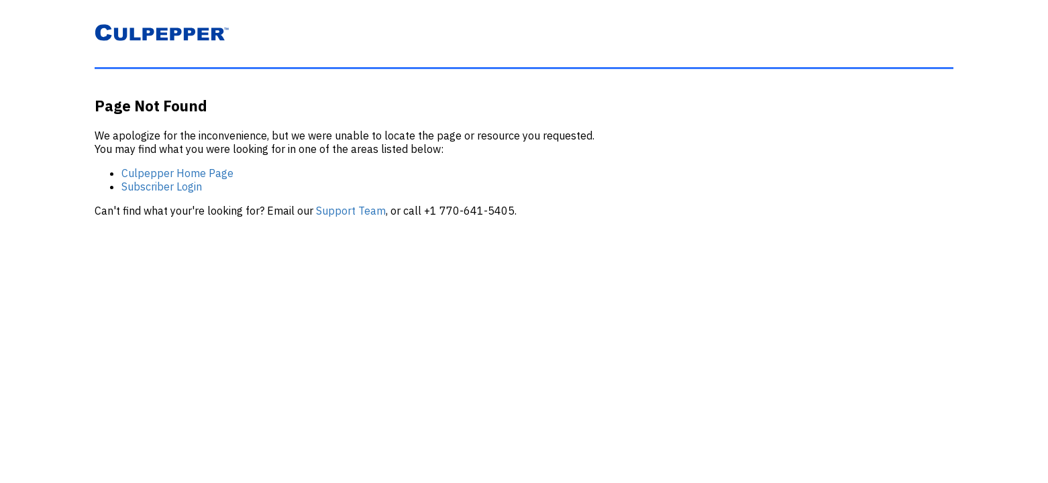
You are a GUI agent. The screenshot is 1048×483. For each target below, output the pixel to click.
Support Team (351, 210)
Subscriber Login (161, 186)
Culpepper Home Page (177, 173)
